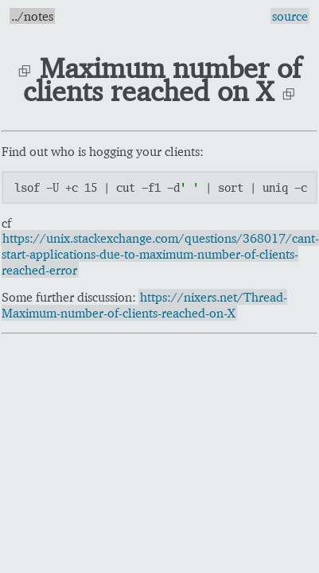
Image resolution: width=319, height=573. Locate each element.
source (290, 16)
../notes (32, 16)
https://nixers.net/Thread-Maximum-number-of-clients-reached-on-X (144, 305)
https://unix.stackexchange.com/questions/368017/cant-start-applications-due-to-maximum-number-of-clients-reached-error (160, 253)
